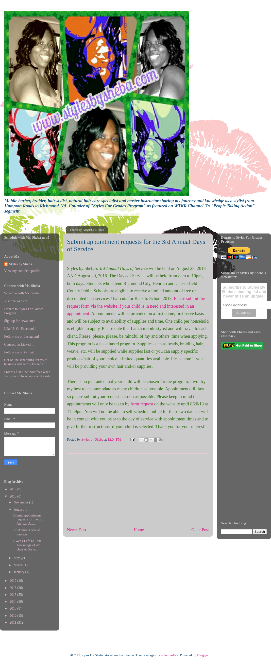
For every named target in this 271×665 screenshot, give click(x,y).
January (19, 572)
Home (139, 529)
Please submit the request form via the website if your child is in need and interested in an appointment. (136, 306)
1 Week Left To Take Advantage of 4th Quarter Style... (27, 545)
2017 (13, 580)
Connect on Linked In (19, 344)
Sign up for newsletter (19, 321)
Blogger (202, 655)
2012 (13, 615)
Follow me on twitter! (19, 352)
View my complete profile (22, 271)
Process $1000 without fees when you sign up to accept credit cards (27, 374)
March (18, 565)
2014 (13, 601)
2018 (13, 496)
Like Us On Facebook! (20, 329)
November (21, 502)
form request (142, 403)
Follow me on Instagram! (21, 336)
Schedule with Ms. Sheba (21, 293)
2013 (13, 608)
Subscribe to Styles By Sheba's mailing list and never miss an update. (243, 291)
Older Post (200, 529)
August (19, 509)
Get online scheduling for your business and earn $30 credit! (25, 362)
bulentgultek (169, 655)
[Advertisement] (138, 488)
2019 (13, 489)
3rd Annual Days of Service (26, 532)
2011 (13, 622)
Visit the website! (16, 301)
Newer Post (76, 529)
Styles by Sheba (20, 264)
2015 (13, 595)
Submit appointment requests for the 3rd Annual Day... (28, 520)
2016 (13, 588)
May (17, 558)
